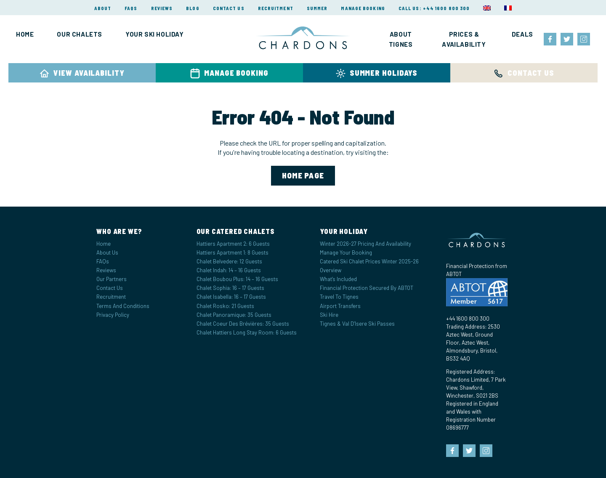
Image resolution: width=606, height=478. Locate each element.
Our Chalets (79, 34)
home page (303, 175)
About (103, 8)
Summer (317, 8)
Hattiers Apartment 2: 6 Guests (233, 243)
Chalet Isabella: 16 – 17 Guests (231, 296)
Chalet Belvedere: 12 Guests (229, 261)
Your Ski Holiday (154, 34)
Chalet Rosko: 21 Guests (225, 306)
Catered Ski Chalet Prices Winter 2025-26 (369, 261)
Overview (330, 270)
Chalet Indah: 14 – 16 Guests (229, 270)
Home (25, 34)
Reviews (162, 8)
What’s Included (338, 279)
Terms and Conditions (122, 306)
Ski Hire (329, 314)
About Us (107, 252)
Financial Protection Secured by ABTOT (366, 287)
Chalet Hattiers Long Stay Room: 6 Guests (247, 332)
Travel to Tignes (339, 296)
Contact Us (229, 8)
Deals (522, 34)
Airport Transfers (340, 306)
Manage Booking (363, 8)
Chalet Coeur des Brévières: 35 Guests (243, 323)
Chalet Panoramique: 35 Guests (234, 314)
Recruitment (275, 8)
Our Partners (111, 279)
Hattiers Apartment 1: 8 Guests (232, 252)
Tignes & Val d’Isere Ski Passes (357, 323)
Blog (192, 8)
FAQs (131, 8)
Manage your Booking (346, 252)
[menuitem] (487, 8)
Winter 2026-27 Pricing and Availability (365, 243)
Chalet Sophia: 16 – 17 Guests (230, 287)
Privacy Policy (112, 314)
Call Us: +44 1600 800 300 (434, 8)
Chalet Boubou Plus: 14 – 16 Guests (237, 279)
